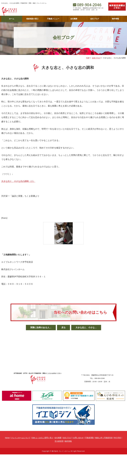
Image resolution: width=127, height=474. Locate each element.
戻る (63, 327)
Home (7, 438)
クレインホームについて (20, 438)
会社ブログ (94, 19)
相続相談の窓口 (32, 19)
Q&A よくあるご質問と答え (42, 438)
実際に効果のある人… (40, 327)
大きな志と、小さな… (86, 327)
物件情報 (115, 19)
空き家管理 (59, 441)
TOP (88, 58)
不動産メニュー (53, 19)
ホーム (11, 19)
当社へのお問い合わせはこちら (80, 312)
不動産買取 (89, 438)
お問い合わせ (78, 438)
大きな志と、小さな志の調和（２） (18, 181)
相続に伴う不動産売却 (104, 438)
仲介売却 (117, 438)
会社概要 (73, 19)
